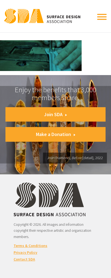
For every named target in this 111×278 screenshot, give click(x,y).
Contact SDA (24, 259)
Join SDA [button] (55, 114)
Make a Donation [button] (55, 134)
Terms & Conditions (30, 245)
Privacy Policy (25, 252)
